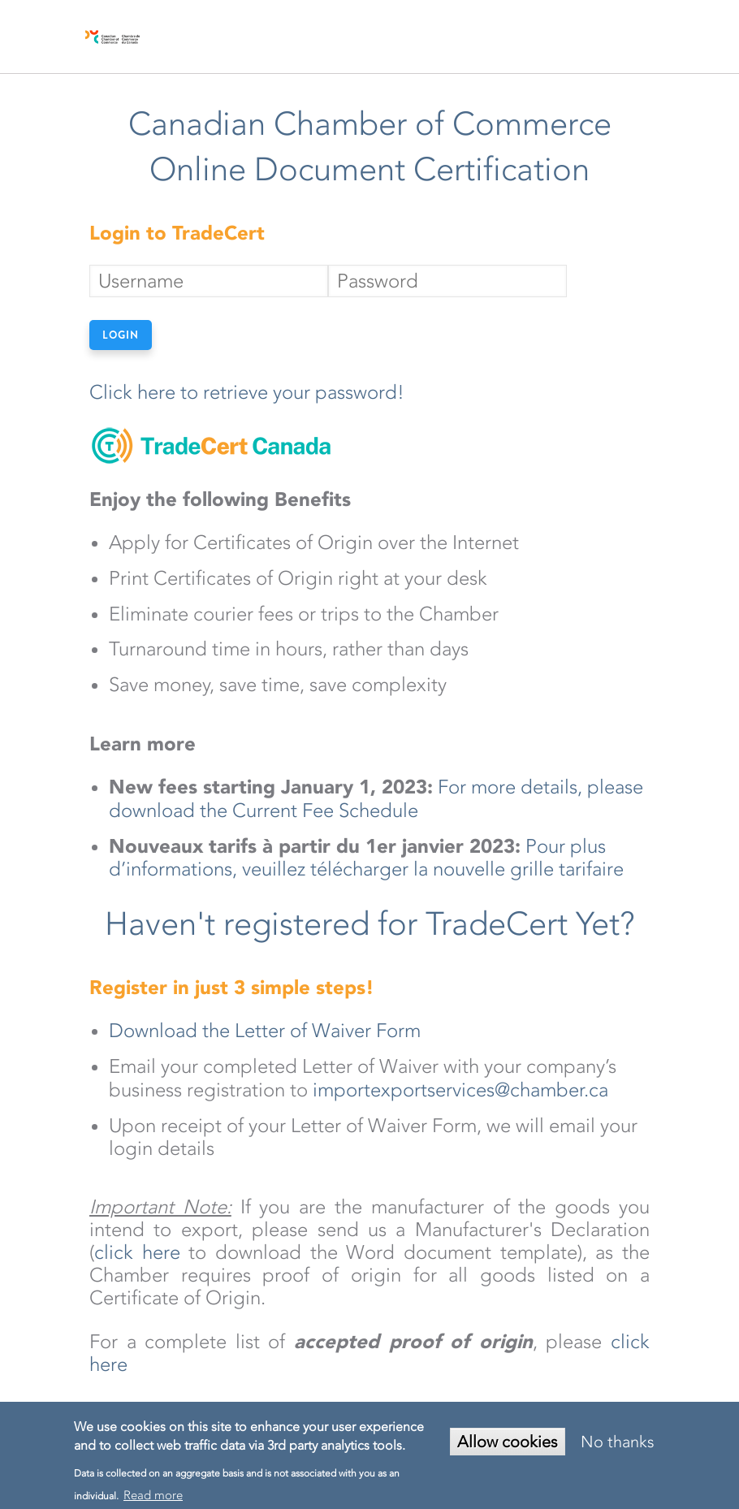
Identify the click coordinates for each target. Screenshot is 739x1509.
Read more (153, 1495)
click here (137, 1252)
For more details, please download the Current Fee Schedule (376, 799)
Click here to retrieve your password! (246, 392)
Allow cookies (507, 1441)
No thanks (618, 1441)
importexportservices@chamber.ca (460, 1090)
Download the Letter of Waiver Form (265, 1030)
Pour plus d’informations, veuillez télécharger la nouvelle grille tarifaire (369, 858)
